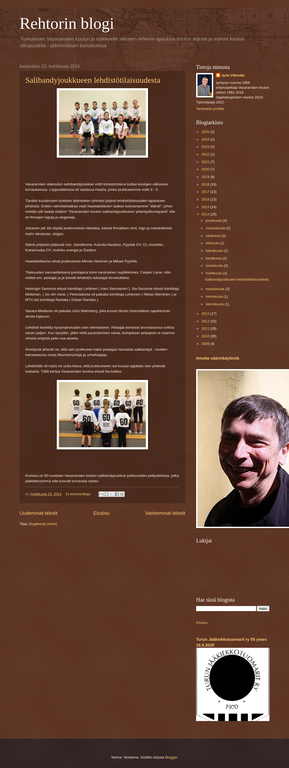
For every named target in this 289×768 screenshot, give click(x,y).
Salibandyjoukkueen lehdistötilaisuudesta (92, 79)
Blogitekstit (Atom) (43, 524)
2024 (206, 139)
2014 (206, 214)
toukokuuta (215, 266)
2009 (206, 344)
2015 (206, 207)
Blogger (171, 757)
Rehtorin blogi (67, 23)
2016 (206, 199)
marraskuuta (216, 228)
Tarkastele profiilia (210, 109)
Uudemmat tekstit (39, 513)
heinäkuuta (215, 251)
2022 (206, 154)
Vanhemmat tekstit (165, 513)
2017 (206, 192)
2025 (206, 132)
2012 (206, 321)
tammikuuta (215, 304)
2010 (206, 336)
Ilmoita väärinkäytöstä (217, 358)
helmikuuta (215, 296)
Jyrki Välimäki (233, 75)
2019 (206, 177)
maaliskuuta (215, 289)
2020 (206, 169)
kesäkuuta (214, 258)
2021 (206, 162)
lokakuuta (214, 236)
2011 (206, 328)
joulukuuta (214, 220)
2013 (206, 314)
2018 (206, 184)
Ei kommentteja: (79, 494)
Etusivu (101, 513)
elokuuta (213, 243)
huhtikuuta (214, 273)
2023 (206, 147)
